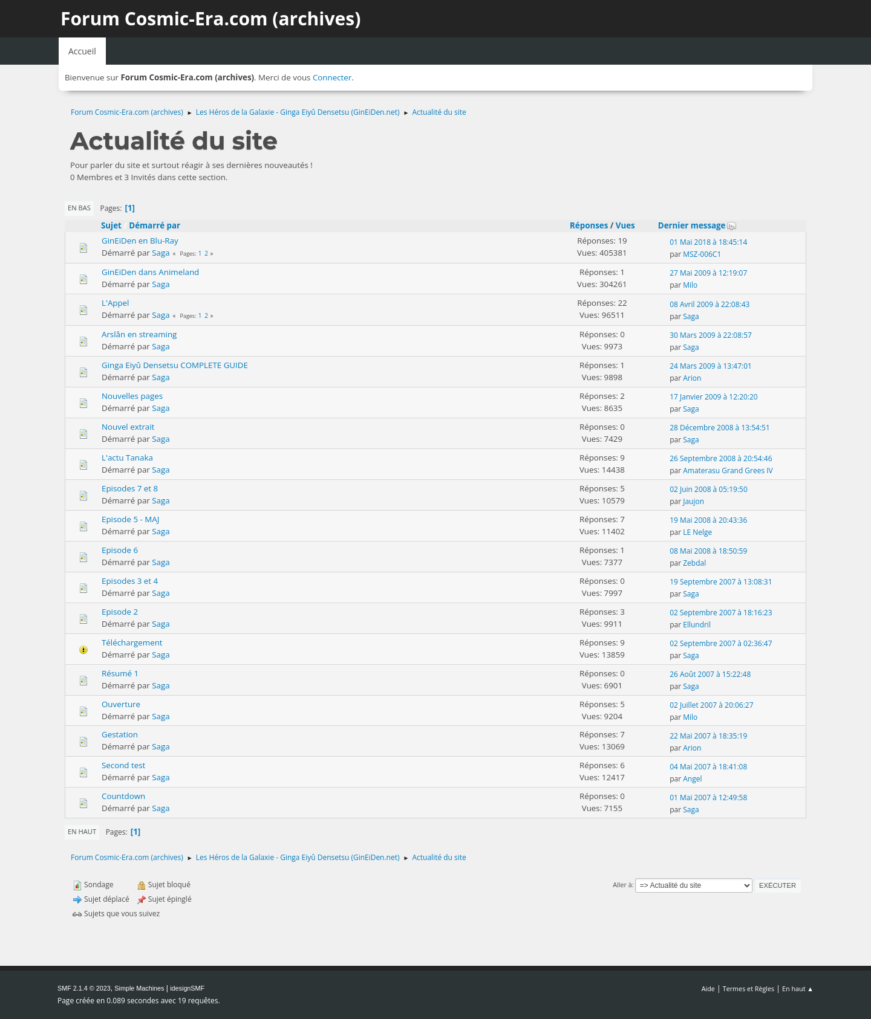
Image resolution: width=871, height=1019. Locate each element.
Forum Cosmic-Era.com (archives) (210, 18)
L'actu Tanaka (127, 457)
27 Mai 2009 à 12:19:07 (708, 273)
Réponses (589, 225)
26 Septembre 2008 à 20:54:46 (721, 458)
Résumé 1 (120, 673)
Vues (625, 225)
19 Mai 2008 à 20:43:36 (708, 520)
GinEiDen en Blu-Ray (140, 240)
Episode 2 (120, 611)
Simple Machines (139, 988)
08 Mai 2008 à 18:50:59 (708, 551)
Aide (708, 988)
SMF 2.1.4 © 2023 (84, 988)
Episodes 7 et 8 (130, 488)
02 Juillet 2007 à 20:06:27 (711, 705)
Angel (692, 779)
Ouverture (121, 704)
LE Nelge (697, 532)
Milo (690, 285)
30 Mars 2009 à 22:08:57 (711, 335)
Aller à (622, 884)
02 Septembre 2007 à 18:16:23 (721, 612)
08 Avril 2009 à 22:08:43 (709, 304)
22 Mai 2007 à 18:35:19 (708, 736)
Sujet (111, 225)
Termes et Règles (749, 988)
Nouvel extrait (128, 426)
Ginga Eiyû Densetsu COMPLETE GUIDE (175, 365)
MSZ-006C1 (702, 254)
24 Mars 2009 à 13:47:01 (711, 366)
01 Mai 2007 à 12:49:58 (708, 797)
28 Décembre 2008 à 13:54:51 (720, 427)
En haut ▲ (798, 988)
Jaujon (693, 501)
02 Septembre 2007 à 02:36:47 (721, 643)
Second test (123, 765)
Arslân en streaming (139, 334)
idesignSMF (187, 988)
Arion (692, 378)
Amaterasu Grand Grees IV (728, 470)
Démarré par (154, 225)
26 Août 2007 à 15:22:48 (710, 674)
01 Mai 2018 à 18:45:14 (708, 242)
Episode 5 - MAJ (130, 519)
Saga (160, 252)
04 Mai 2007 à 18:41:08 (708, 767)
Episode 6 (120, 550)
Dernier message (697, 225)
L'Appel (115, 302)
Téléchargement (132, 642)
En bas (79, 207)
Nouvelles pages (132, 395)
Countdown (123, 796)
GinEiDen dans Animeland (150, 272)
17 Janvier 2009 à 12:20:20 (714, 397)
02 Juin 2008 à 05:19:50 (709, 489)
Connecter (332, 77)
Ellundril (697, 624)
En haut (82, 831)
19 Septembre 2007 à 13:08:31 (721, 582)
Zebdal (694, 563)
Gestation (120, 734)
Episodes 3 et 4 (130, 580)
